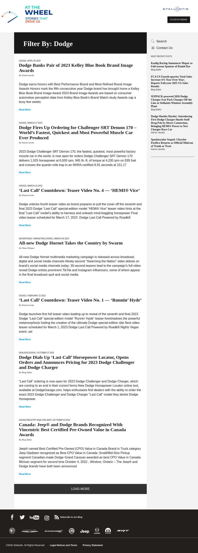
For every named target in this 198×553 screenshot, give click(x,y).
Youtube (34, 516)
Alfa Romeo (12, 530)
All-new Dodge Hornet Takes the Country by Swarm (71, 242)
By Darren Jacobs (26, 75)
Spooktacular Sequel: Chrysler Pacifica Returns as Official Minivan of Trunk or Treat (172, 143)
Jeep (49, 420)
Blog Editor (156, 69)
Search (161, 41)
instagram (46, 516)
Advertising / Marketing (32, 239)
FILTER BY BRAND (178, 20)
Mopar (108, 530)
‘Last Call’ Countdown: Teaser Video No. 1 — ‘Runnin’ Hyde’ (80, 300)
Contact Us (164, 48)
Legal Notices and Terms (63, 545)
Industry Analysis (36, 420)
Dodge (22, 61)
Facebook (12, 516)
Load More (80, 489)
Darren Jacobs (158, 132)
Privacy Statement (93, 545)
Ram (97, 530)
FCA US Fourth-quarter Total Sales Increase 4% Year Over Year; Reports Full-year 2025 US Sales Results (171, 81)
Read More (25, 109)
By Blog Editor (25, 372)
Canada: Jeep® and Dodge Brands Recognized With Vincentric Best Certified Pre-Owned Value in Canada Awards (72, 429)
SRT (123, 530)
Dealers (23, 353)
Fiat (71, 530)
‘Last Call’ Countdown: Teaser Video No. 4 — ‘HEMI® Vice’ (79, 190)
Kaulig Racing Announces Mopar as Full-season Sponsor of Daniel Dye (172, 65)
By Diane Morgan (26, 248)
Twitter (22, 516)
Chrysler (29, 530)
